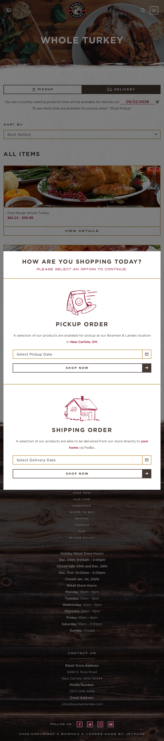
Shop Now (77, 368)
